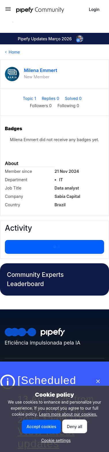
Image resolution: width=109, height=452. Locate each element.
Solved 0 (73, 98)
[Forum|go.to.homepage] (50, 9)
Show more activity (54, 245)
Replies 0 (51, 98)
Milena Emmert (40, 70)
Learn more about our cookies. (68, 414)
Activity (18, 228)
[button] (8, 10)
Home (14, 52)
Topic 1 (30, 98)
